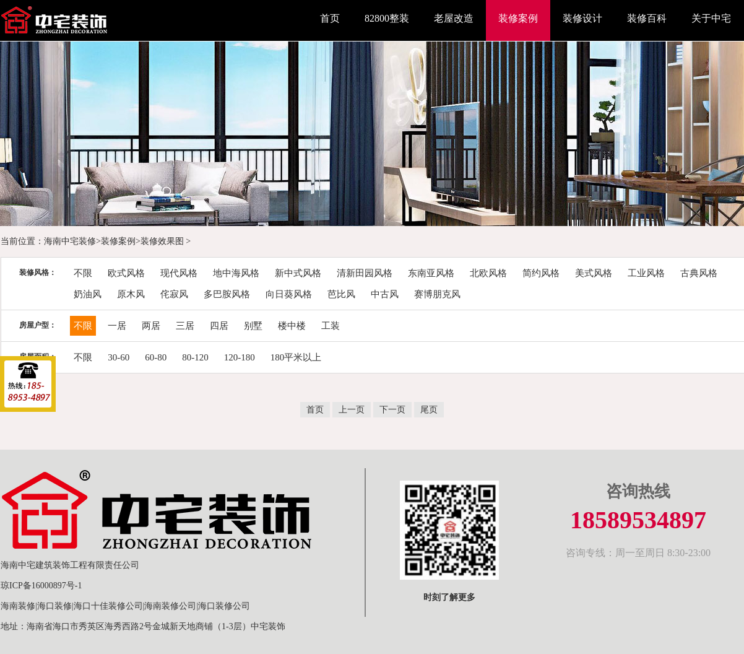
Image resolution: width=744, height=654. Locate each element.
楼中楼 (292, 326)
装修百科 (647, 18)
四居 (219, 326)
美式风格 (593, 273)
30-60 (118, 357)
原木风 (131, 294)
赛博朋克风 (437, 294)
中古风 (385, 294)
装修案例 (518, 18)
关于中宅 (711, 18)
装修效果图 (162, 241)
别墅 (253, 326)
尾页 (429, 409)
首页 (330, 18)
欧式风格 (126, 273)
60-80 (156, 357)
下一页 (392, 409)
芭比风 (341, 294)
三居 (185, 326)
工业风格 (646, 273)
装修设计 (582, 18)
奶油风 (88, 294)
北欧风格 (488, 273)
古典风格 (698, 273)
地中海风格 (236, 273)
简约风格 (541, 273)
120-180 (239, 357)
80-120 (195, 357)
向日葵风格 (289, 294)
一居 (117, 326)
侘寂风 (174, 294)
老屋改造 (454, 18)
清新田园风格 (364, 273)
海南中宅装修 (70, 241)
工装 (330, 326)
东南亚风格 (431, 273)
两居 (151, 326)
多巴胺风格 (227, 294)
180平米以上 (296, 357)
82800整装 (387, 18)
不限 (83, 273)
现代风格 (178, 273)
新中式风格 (298, 273)
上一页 (352, 409)
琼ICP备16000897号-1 (41, 585)
